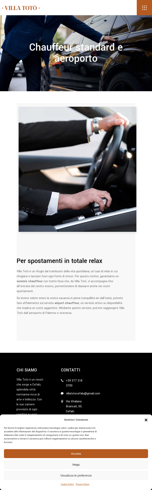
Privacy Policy (82, 484)
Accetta (76, 453)
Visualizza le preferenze (76, 475)
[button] (146, 420)
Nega (76, 464)
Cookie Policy (67, 484)
